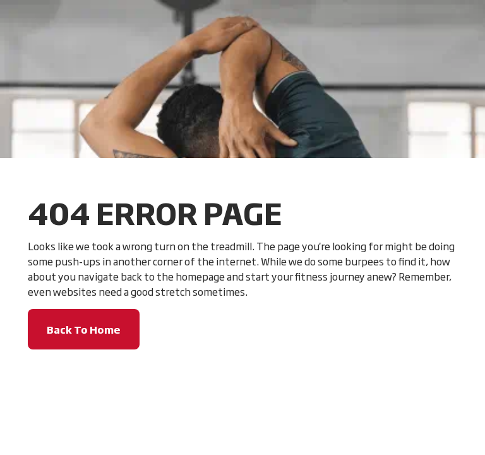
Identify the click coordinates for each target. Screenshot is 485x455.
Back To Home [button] (84, 329)
